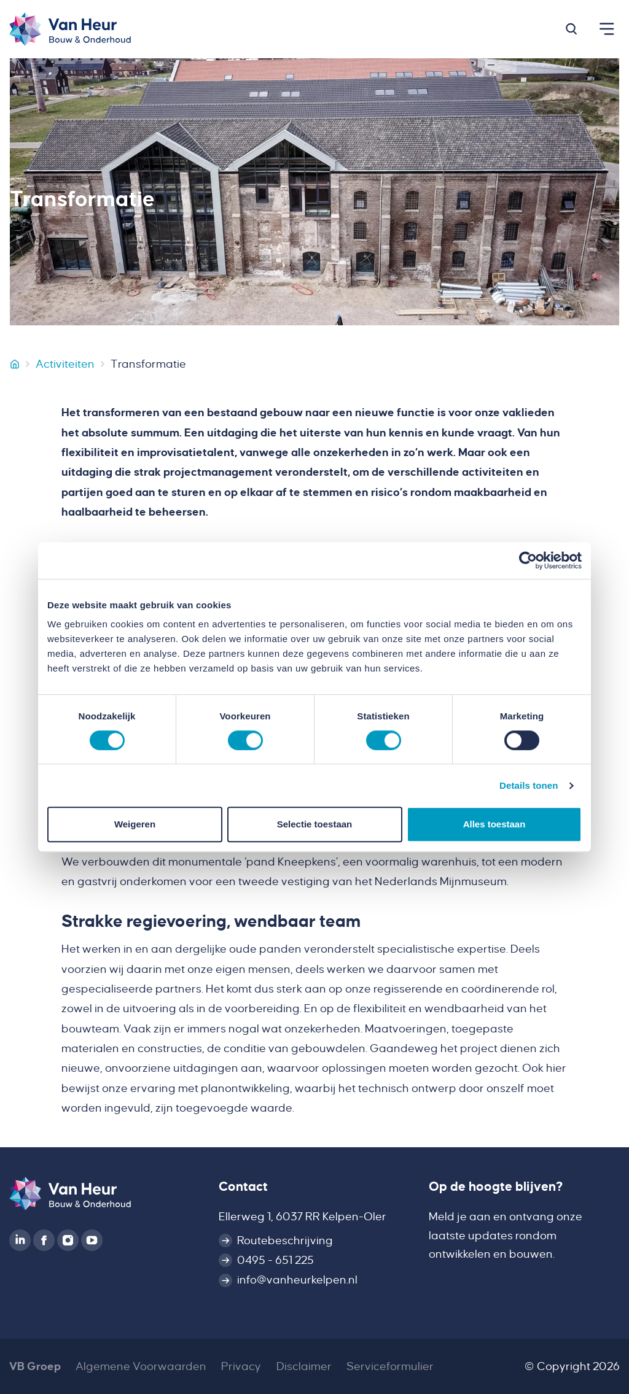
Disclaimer (304, 1366)
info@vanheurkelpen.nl (297, 1280)
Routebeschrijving (285, 1240)
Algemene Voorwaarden (141, 1366)
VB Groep (35, 1366)
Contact (243, 1187)
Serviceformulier (390, 1366)
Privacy (241, 1366)
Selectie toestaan (315, 824)
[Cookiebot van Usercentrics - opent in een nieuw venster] (528, 560)
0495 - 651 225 (275, 1260)
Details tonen (528, 785)
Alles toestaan (494, 824)
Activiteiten (65, 364)
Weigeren (134, 824)
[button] (571, 28)
